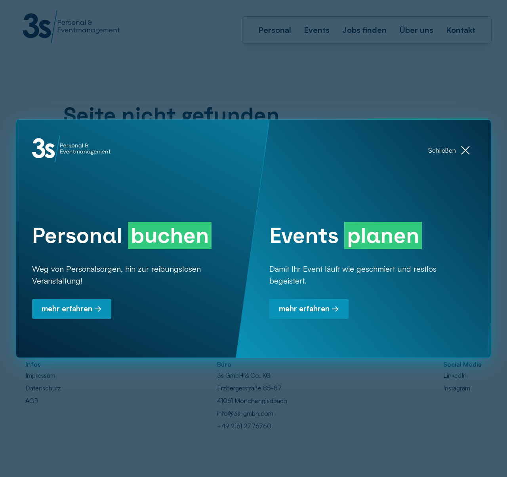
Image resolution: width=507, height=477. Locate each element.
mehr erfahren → (74, 311)
